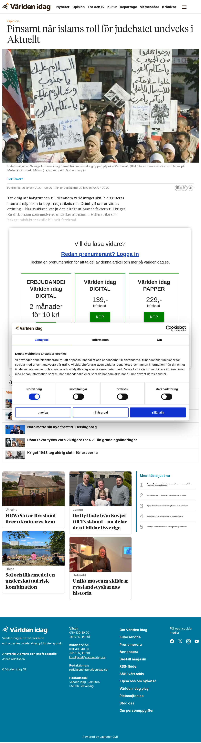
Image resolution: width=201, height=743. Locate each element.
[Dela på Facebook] (178, 188)
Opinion (78, 7)
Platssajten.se (132, 697)
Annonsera (129, 653)
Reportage (128, 7)
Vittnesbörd (149, 7)
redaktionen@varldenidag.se (88, 670)
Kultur (112, 7)
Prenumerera (131, 645)
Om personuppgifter (137, 711)
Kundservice (130, 638)
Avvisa (43, 412)
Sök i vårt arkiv (132, 675)
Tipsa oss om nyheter (138, 682)
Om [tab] (159, 339)
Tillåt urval (100, 412)
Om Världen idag (133, 631)
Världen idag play (134, 689)
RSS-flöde (128, 667)
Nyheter (62, 7)
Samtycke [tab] (42, 339)
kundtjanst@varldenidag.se (87, 658)
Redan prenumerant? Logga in (100, 254)
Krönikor (169, 7)
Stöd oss (127, 704)
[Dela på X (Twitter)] (184, 188)
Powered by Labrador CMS (101, 737)
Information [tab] (100, 339)
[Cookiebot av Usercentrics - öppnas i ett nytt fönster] (169, 328)
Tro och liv (96, 7)
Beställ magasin (133, 660)
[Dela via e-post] (190, 188)
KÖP (100, 317)
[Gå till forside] (26, 7)
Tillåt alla (158, 412)
